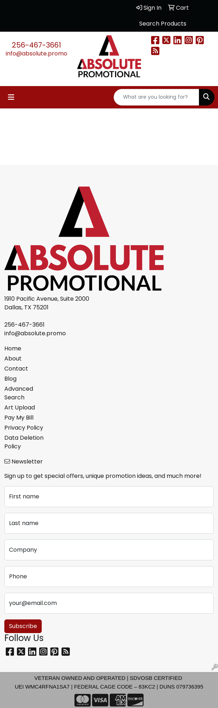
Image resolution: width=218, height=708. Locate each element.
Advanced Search (18, 393)
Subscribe (23, 626)
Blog (10, 379)
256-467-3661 (36, 45)
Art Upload (19, 407)
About (13, 358)
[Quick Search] (156, 97)
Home (12, 348)
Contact (16, 368)
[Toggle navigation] (11, 97)
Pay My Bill (18, 417)
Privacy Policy (23, 428)
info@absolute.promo (36, 53)
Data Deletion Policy (24, 442)
